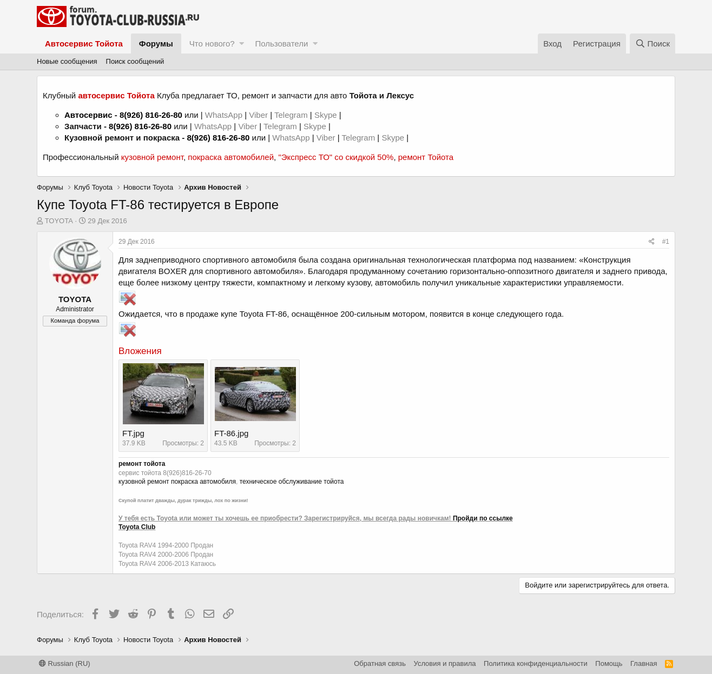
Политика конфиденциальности (536, 663)
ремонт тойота (141, 464)
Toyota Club (136, 527)
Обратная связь (380, 663)
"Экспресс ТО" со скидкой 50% (335, 157)
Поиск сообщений (135, 61)
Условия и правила (445, 663)
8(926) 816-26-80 (151, 114)
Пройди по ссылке (483, 518)
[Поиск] (652, 44)
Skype (326, 114)
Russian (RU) (64, 663)
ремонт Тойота (425, 157)
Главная (643, 663)
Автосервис (88, 114)
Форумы (156, 43)
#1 (665, 241)
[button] (241, 44)
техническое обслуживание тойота (292, 481)
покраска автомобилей (231, 157)
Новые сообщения (67, 61)
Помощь (608, 663)
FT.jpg (133, 433)
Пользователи (281, 43)
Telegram (292, 114)
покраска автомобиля (203, 481)
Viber (258, 114)
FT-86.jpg (231, 433)
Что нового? (212, 43)
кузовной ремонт (152, 157)
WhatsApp (225, 114)
